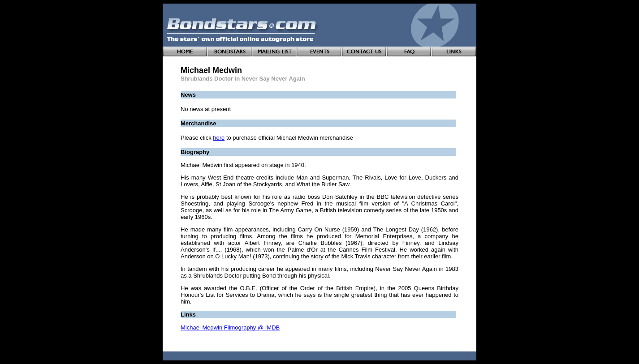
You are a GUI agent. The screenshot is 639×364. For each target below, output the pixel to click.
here (219, 137)
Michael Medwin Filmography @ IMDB (230, 327)
